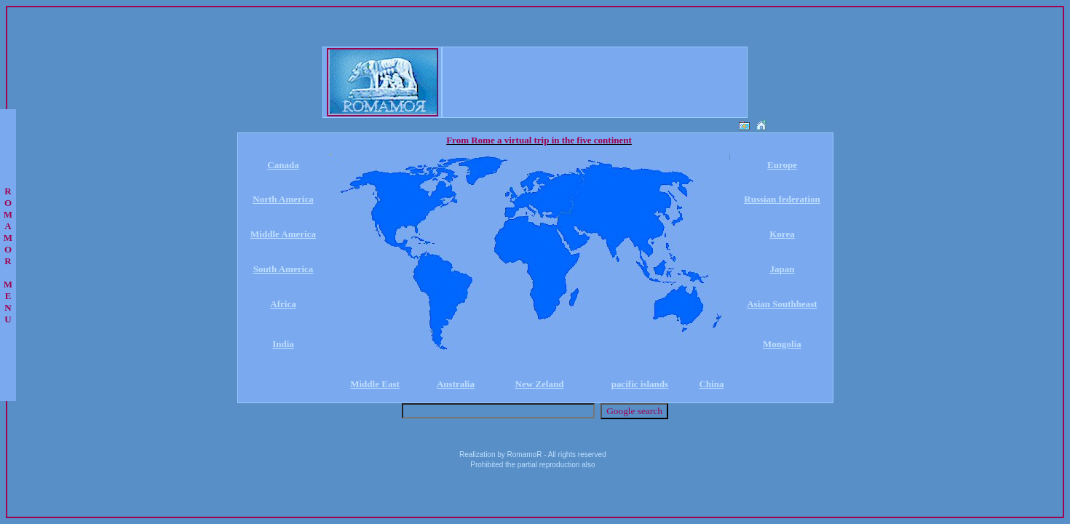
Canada (282, 164)
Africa (283, 303)
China (711, 383)
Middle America (283, 234)
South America (283, 268)
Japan (781, 268)
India (283, 343)
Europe (782, 164)
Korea (781, 234)
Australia (456, 383)
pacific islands (639, 383)
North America (283, 199)
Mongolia (782, 343)
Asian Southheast (782, 303)
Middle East (375, 383)
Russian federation (782, 199)
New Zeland (539, 383)
